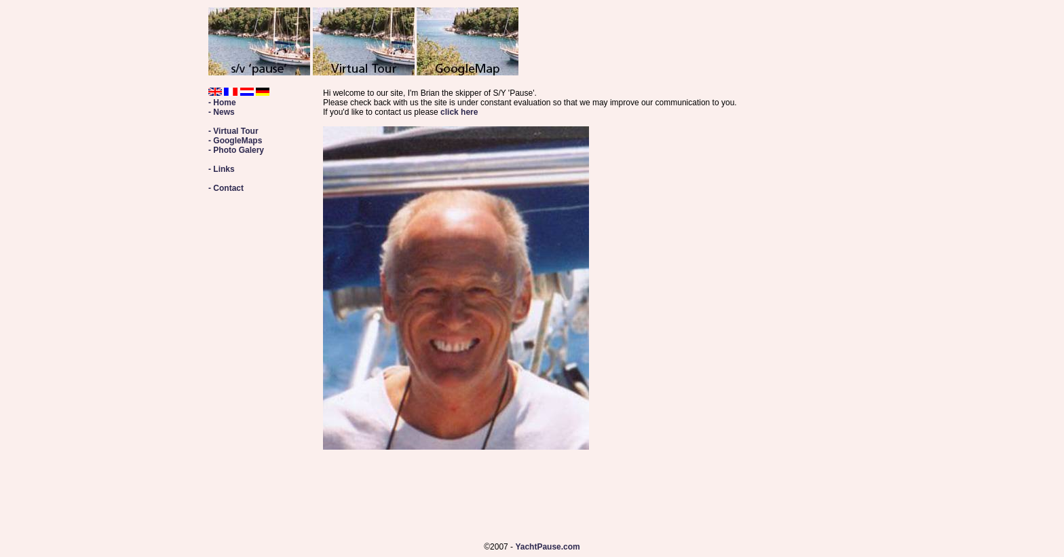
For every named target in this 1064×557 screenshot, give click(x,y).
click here (459, 112)
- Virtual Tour (233, 131)
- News (221, 112)
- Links (221, 169)
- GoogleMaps (235, 140)
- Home (222, 102)
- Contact (226, 188)
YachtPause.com (547, 547)
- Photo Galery (236, 150)
